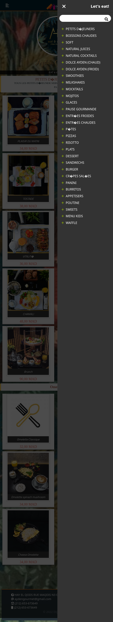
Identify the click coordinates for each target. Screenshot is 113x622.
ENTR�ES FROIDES (77, 116)
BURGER (69, 169)
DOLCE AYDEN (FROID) (80, 69)
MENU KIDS (72, 216)
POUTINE (70, 203)
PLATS (67, 149)
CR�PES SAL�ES (76, 176)
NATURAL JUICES (75, 49)
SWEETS (69, 209)
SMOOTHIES (72, 75)
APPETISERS (72, 196)
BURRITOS (71, 189)
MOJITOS (70, 96)
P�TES (68, 129)
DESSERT (70, 156)
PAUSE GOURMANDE (78, 109)
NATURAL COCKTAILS (79, 55)
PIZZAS (68, 136)
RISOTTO (70, 142)
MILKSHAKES (73, 82)
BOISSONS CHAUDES (79, 35)
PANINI (68, 183)
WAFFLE (69, 223)
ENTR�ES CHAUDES (78, 122)
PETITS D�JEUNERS (78, 29)
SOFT (67, 42)
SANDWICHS (72, 162)
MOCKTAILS (72, 89)
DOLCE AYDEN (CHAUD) (80, 62)
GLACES (69, 102)
